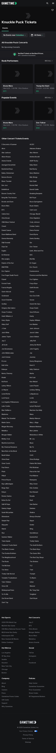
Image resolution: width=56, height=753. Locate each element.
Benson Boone (7, 177)
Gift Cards (5, 700)
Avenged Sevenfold (8, 165)
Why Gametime (7, 706)
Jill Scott (4, 345)
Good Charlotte (7, 300)
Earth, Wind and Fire (36, 251)
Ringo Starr (5, 488)
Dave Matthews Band (9, 234)
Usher (32, 582)
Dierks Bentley (35, 238)
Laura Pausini (34, 386)
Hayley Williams (35, 320)
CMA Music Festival (8, 222)
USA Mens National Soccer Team (13, 629)
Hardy (32, 316)
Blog (3, 686)
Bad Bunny (33, 169)
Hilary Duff (5, 324)
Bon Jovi (5, 185)
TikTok (31, 653)
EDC (31, 255)
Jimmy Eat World (35, 345)
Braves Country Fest (8, 193)
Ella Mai (32, 259)
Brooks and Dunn (7, 202)
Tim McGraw (6, 565)
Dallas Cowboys (7, 642)
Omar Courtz (6, 463)
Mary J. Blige (34, 422)
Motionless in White (36, 435)
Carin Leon (33, 210)
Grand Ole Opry (35, 304)
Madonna (5, 414)
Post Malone (34, 475)
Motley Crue (6, 439)
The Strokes (34, 561)
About (4, 683)
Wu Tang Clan (34, 590)
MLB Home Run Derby (9, 632)
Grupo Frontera (7, 312)
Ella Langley (6, 259)
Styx (3, 533)
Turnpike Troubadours (9, 578)
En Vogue (33, 263)
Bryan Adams (34, 206)
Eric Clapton (6, 271)
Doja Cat (4, 246)
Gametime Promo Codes (10, 696)
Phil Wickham (34, 467)
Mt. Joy (32, 439)
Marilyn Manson (35, 418)
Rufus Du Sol (6, 500)
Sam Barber (34, 504)
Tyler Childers (6, 582)
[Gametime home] (10, 3)
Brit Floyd (33, 197)
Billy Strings (33, 177)
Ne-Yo (32, 447)
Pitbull (4, 475)
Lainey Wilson (6, 386)
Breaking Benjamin (36, 193)
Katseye (4, 369)
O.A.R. (31, 455)
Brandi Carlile (34, 189)
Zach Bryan (33, 598)
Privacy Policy (28, 735)
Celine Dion (5, 214)
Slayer (32, 520)
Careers (4, 690)
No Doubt (33, 451)
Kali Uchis (5, 365)
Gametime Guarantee (36, 686)
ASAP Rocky (34, 161)
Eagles (4, 251)
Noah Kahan (6, 455)
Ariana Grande (6, 161)
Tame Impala (6, 541)
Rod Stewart (34, 492)
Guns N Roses (34, 312)
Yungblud (33, 594)
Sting (31, 529)
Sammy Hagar (6, 508)
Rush (31, 500)
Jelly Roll (33, 341)
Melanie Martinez (35, 426)
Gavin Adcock (6, 291)
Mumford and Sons (8, 443)
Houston (5, 663)
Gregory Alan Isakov (8, 308)
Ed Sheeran (6, 255)
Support (4, 703)
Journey (32, 357)
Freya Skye (34, 283)
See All (49, 61)
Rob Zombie (34, 488)
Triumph (32, 574)
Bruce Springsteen (36, 202)
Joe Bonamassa (7, 349)
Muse (31, 443)
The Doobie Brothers (9, 553)
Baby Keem (33, 165)
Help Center (33, 683)
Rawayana (33, 480)
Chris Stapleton (35, 218)
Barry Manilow (34, 173)
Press (4, 693)
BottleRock (5, 189)
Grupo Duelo (34, 308)
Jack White (5, 332)
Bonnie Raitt (34, 185)
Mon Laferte (34, 430)
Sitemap (28, 742)
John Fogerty (34, 349)
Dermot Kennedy (7, 238)
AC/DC (32, 144)
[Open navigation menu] (53, 3)
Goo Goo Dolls (35, 296)
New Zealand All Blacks (10, 639)
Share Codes (33, 693)
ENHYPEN (5, 267)
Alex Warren (34, 152)
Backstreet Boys (7, 169)
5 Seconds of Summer (9, 144)
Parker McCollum (35, 463)
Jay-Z (4, 341)
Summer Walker (7, 537)
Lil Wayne (5, 390)
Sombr (32, 525)
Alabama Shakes (35, 148)
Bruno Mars (5, 206)
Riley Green (34, 484)
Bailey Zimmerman (8, 173)
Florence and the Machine (38, 275)
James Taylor (6, 336)
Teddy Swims (34, 541)
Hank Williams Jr (7, 316)
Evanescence (34, 271)
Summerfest (34, 537)
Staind (4, 529)
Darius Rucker (34, 230)
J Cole (4, 328)
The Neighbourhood (9, 557)
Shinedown (5, 516)
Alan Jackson (6, 152)
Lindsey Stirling (35, 390)
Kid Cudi (32, 377)
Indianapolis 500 (8, 635)
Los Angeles (6, 653)
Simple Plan (5, 520)
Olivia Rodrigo (34, 459)
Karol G (32, 365)
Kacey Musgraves (36, 361)
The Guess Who (35, 553)
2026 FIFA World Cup (9, 622)
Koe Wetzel (34, 381)
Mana (31, 414)
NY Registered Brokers (37, 696)
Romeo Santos (7, 496)
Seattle (4, 659)
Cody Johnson (35, 222)
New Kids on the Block (9, 451)
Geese (32, 291)
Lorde (32, 398)
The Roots (5, 561)
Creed (4, 226)
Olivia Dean (5, 459)
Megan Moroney (7, 426)
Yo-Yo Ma (5, 594)
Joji (31, 353)
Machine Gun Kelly (36, 410)
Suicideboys (34, 533)
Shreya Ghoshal (35, 516)
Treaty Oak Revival (8, 574)
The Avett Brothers (36, 545)
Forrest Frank (6, 283)
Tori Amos (5, 570)
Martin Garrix (6, 422)
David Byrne (34, 234)
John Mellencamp (8, 353)
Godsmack (5, 296)
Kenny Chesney (7, 373)
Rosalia (32, 496)
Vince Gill (5, 586)
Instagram (32, 656)
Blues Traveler (7, 181)
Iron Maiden (34, 324)
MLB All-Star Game (8, 626)
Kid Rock (5, 381)
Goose (32, 300)
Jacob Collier (34, 332)
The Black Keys (35, 549)
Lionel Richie (6, 394)
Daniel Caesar (6, 230)
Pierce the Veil (35, 471)
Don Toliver (34, 246)
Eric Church (33, 267)
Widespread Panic (8, 590)
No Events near (14, 35)
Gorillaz (4, 304)
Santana (32, 508)
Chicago (5, 669)
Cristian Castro (34, 226)
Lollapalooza (34, 394)
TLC (31, 565)
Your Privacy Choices (26, 731)
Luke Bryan (33, 402)
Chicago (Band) (35, 214)
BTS (3, 210)
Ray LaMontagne (7, 484)
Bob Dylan (33, 181)
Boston (4, 673)
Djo (31, 242)
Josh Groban (6, 357)
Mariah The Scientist (8, 418)
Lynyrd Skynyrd (35, 406)
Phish (3, 471)
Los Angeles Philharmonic (10, 402)
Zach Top (5, 602)
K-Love (4, 361)
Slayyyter (5, 525)
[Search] (47, 3)
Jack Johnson (34, 328)
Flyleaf (4, 279)
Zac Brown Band (7, 598)
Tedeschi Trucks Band (9, 545)
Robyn (4, 492)
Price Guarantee (35, 690)
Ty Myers (33, 578)
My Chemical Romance (9, 447)
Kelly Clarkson (34, 369)
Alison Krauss (6, 157)
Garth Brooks (34, 287)
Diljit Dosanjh (6, 242)
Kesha (32, 373)
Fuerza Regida (7, 287)
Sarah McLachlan (7, 512)
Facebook (32, 663)
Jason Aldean (34, 336)
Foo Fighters (34, 279)
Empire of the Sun (8, 263)
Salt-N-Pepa (6, 504)
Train (31, 570)
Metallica (5, 430)
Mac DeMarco (6, 410)
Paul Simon (5, 467)
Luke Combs (6, 406)
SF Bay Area (6, 656)
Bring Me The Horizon (9, 197)
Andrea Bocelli (35, 157)
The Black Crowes (8, 549)
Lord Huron (5, 398)
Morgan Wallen (7, 435)
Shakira (32, 512)
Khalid (4, 377)
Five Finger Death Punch (10, 275)
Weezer (32, 586)
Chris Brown (6, 218)
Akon (3, 148)
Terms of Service (28, 738)
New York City (7, 666)
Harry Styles (6, 320)
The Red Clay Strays (37, 557)
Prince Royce (6, 480)
